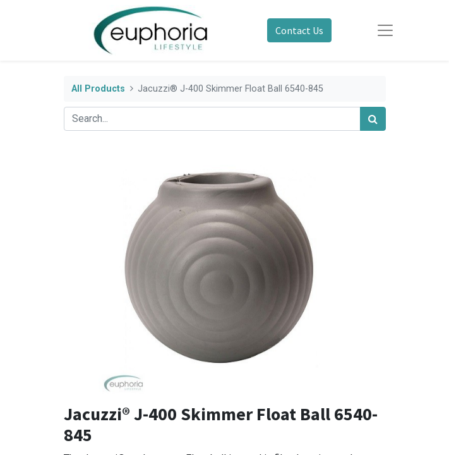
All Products (98, 88)
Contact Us (299, 30)
